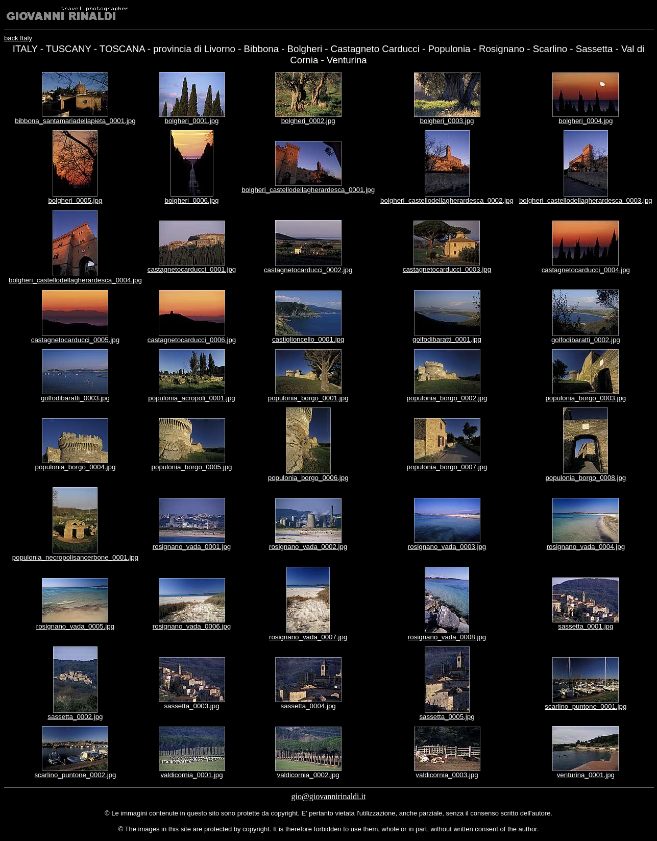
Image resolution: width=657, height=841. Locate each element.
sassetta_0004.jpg (308, 706)
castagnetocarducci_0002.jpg (308, 270)
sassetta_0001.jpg (585, 626)
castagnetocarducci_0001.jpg (192, 269)
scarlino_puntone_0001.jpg (585, 706)
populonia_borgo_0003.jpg (585, 398)
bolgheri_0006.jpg (192, 200)
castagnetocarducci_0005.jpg (75, 340)
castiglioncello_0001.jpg (308, 339)
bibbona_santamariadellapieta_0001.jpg (75, 121)
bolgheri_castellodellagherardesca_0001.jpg (308, 190)
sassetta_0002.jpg (75, 716)
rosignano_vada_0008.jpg (447, 637)
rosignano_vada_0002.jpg (308, 546)
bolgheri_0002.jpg (308, 121)
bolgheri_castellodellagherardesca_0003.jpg (585, 200)
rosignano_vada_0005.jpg (75, 626)
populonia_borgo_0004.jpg (75, 467)
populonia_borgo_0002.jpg (447, 398)
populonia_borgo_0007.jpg (447, 467)
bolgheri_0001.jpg (192, 121)
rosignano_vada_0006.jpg (192, 626)
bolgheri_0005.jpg (75, 200)
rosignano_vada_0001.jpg (192, 546)
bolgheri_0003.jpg (447, 121)
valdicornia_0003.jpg (447, 775)
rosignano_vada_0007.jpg (308, 637)
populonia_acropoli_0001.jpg (191, 398)
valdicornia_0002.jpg (308, 775)
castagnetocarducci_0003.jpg (447, 269)
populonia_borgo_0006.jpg (308, 478)
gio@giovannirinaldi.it (328, 796)
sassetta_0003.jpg (191, 706)
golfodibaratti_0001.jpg (446, 339)
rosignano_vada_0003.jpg (447, 546)
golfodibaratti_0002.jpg (585, 340)
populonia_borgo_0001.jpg (308, 398)
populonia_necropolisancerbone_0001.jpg (75, 557)
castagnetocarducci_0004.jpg (586, 270)
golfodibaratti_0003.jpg (75, 398)
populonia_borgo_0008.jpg (585, 478)
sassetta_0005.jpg (446, 716)
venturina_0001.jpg (586, 775)
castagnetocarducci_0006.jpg (192, 340)
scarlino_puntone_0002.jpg (75, 775)
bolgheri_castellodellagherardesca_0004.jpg (75, 280)
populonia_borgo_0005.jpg (192, 467)
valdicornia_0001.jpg (191, 775)
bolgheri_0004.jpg (585, 121)
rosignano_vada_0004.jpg (586, 546)
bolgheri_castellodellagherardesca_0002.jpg (447, 200)
